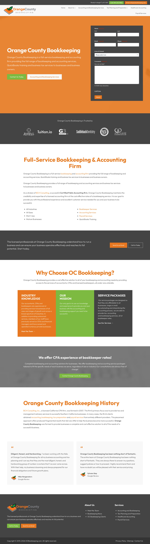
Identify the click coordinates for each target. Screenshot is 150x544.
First (96, 31)
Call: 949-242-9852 (116, 3)
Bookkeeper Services (88, 209)
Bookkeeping (92, 513)
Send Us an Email (118, 245)
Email (99, 41)
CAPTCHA (98, 91)
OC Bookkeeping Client (96, 516)
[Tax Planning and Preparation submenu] (127, 7)
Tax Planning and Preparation (129, 513)
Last (118, 31)
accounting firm (82, 173)
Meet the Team (93, 510)
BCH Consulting (42, 193)
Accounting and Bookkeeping (129, 510)
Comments (101, 61)
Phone (122, 41)
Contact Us (139, 540)
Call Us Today (135, 245)
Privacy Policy (121, 540)
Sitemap (130, 540)
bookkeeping (58, 57)
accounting (36, 417)
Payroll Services (85, 215)
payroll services (77, 417)
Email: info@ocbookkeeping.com (136, 3)
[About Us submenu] (75, 7)
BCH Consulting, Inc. (31, 410)
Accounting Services (87, 212)
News (100, 513)
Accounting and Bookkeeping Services (44, 77)
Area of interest (99, 51)
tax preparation (60, 417)
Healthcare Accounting (126, 516)
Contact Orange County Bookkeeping (75, 376)
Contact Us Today (16, 77)
